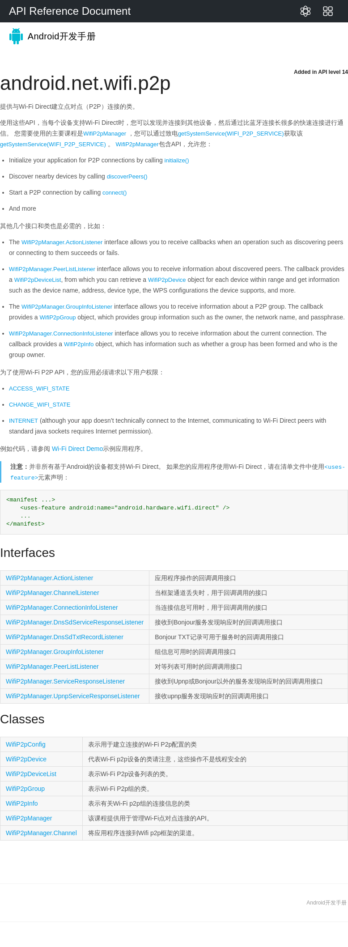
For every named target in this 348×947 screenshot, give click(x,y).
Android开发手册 (48, 36)
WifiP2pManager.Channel (41, 833)
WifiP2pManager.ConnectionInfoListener (61, 333)
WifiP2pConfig (26, 744)
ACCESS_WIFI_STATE (39, 388)
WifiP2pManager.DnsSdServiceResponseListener (75, 622)
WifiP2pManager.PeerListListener (52, 269)
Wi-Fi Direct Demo (77, 448)
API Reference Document (70, 11)
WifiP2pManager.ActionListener (61, 242)
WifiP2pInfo (78, 344)
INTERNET (23, 420)
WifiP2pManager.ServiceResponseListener (65, 681)
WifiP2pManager (104, 133)
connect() (114, 192)
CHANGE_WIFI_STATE (39, 404)
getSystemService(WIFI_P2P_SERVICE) (231, 133)
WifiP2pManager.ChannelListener (52, 592)
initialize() (177, 160)
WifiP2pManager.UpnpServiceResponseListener (73, 696)
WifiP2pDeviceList (37, 279)
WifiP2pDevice (167, 279)
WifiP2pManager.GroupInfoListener (66, 306)
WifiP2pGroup (57, 317)
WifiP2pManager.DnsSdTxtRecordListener (64, 637)
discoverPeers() (127, 176)
